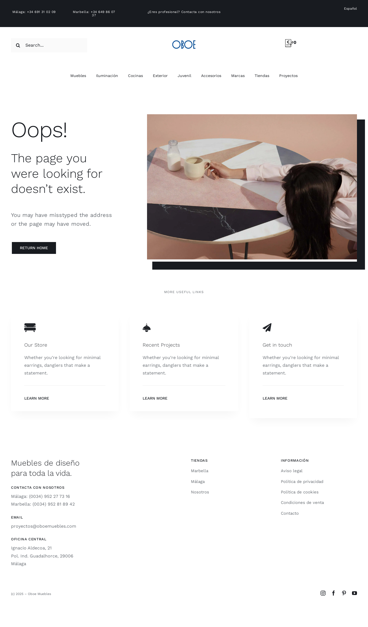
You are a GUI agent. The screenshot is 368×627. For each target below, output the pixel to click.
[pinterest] (344, 593)
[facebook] (333, 593)
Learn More (36, 398)
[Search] (18, 45)
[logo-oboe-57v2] (183, 39)
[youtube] (354, 593)
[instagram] (323, 593)
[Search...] (49, 45)
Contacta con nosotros (200, 12)
